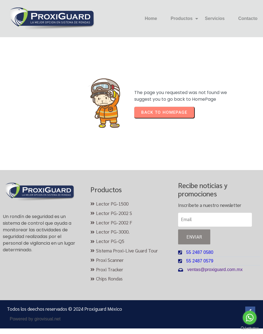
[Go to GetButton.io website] (250, 328)
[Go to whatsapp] (250, 318)
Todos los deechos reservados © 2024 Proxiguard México (64, 309)
